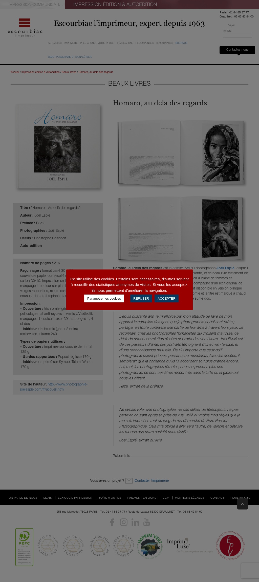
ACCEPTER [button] (167, 298)
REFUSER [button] (141, 298)
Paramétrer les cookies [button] (104, 298)
